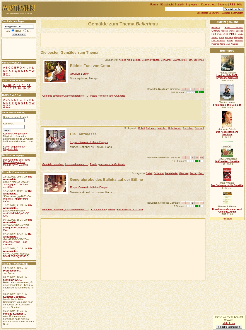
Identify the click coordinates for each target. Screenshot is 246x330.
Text (29, 31)
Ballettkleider (174, 128)
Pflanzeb (154, 60)
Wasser (229, 37)
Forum (154, 4)
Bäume (176, 60)
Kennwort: (8, 123)
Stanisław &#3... (12, 279)
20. (29, 88)
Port (214, 34)
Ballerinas (198, 60)
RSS (232, 4)
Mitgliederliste (10, 149)
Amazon (227, 218)
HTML (18, 31)
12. (19, 85)
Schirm (145, 60)
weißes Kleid (125, 60)
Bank (201, 173)
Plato (219, 34)
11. (14, 85)
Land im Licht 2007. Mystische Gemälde (227, 76)
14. (29, 85)
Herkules (239, 41)
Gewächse (166, 60)
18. (20, 88)
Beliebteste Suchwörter (208, 13)
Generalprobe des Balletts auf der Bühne (106, 179)
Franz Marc (225, 44)
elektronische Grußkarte (112, 95)
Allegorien (238, 37)
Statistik (179, 4)
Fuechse (215, 44)
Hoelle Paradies (234, 28)
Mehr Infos (228, 323)
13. (24, 85)
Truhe (221, 37)
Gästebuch (166, 4)
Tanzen (193, 173)
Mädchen (162, 128)
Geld (225, 34)
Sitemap (222, 4)
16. (10, 88)
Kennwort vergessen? (15, 133)
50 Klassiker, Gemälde (227, 161)
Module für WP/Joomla (15, 165)
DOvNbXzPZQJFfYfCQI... (17, 256)
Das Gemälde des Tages (16, 159)
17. (15, 88)
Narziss (234, 44)
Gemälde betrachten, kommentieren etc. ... (65, 95)
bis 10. (7, 85)
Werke (232, 31)
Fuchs (230, 41)
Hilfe (240, 4)
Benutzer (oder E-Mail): (15, 117)
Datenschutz (208, 4)
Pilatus (232, 34)
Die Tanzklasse (83, 134)
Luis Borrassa (218, 41)
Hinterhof (216, 28)
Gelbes (224, 31)
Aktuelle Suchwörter (232, 13)
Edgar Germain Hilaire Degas (89, 142)
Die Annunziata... (17, 178)
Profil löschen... (12, 270)
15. (5, 88)
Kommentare (98, 209)
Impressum (192, 4)
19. (24, 88)
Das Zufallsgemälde (14, 162)
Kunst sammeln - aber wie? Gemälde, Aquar (227, 210)
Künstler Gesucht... (14, 296)
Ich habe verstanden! (229, 326)
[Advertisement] (92, 39)
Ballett (141, 128)
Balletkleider (171, 173)
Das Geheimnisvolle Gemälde (227, 185)
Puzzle (93, 95)
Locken (136, 60)
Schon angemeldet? (14, 146)
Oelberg (216, 30)
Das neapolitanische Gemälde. (227, 133)
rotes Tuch (186, 60)
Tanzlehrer (188, 128)
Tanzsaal (199, 128)
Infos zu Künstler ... (14, 313)
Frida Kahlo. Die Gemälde (227, 105)
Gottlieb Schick (79, 73)
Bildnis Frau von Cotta (90, 66)
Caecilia (239, 31)
